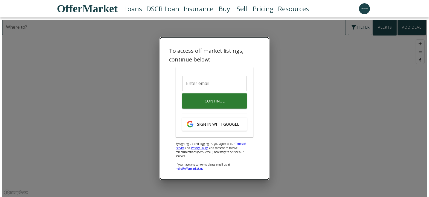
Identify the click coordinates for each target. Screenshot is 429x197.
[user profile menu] (364, 8)
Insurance (198, 8)
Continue (214, 101)
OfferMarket (87, 8)
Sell (242, 8)
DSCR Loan (162, 8)
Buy (224, 8)
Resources (293, 8)
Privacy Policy (199, 148)
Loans (133, 8)
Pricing (263, 8)
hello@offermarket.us (189, 168)
